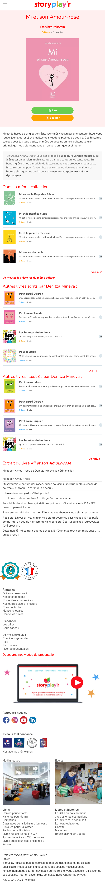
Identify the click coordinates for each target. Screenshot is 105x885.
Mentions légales (13, 610)
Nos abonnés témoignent (18, 751)
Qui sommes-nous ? (15, 593)
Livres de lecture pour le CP (20, 833)
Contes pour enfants (15, 813)
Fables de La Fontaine (16, 830)
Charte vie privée (13, 614)
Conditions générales (15, 638)
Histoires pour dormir (15, 816)
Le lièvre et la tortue (67, 823)
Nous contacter (12, 607)
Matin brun (61, 830)
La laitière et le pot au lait (70, 820)
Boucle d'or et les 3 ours (70, 833)
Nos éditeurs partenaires (18, 600)
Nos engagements (14, 596)
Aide (5, 641)
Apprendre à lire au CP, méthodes (23, 837)
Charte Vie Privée (74, 874)
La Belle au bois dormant (70, 813)
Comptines (9, 820)
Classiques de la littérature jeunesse (25, 823)
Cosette (60, 827)
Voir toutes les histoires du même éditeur (29, 278)
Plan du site (10, 645)
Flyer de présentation (15, 648)
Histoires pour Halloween (18, 827)
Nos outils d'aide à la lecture (20, 603)
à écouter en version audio (23, 160)
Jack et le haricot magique (71, 816)
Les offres (9, 624)
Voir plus (96, 272)
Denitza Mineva (52, 27)
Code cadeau (11, 627)
